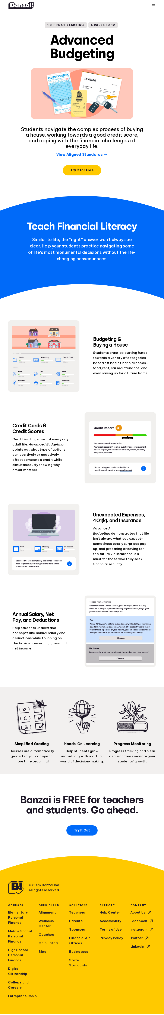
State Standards (78, 964)
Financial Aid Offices (80, 941)
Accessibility (110, 922)
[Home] (21, 6)
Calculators (48, 944)
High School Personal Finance (18, 956)
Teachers (77, 913)
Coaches (46, 935)
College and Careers (18, 986)
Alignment (47, 913)
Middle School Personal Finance (20, 937)
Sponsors (77, 930)
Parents (75, 922)
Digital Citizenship (17, 972)
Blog (42, 952)
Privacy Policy (111, 939)
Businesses (78, 952)
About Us (141, 913)
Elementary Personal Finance (18, 918)
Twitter (140, 939)
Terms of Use (111, 930)
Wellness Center (46, 924)
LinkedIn (140, 947)
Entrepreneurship (21, 997)
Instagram (142, 930)
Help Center (110, 913)
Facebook (142, 922)
